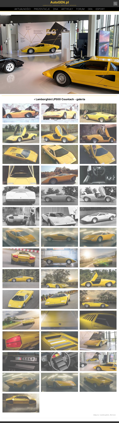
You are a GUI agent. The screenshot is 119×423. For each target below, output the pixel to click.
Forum (80, 9)
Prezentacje (42, 9)
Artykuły (67, 9)
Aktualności (22, 9)
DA (55, 9)
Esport (100, 9)
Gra (90, 9)
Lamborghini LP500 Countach (55, 99)
